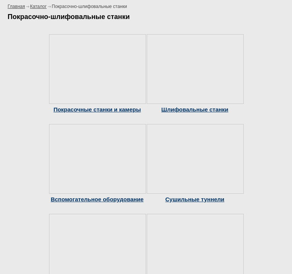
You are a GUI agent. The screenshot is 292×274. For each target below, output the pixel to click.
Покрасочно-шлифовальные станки (89, 6)
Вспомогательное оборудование (97, 199)
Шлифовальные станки (194, 109)
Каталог (38, 6)
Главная (16, 6)
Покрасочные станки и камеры (97, 109)
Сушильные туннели (194, 199)
